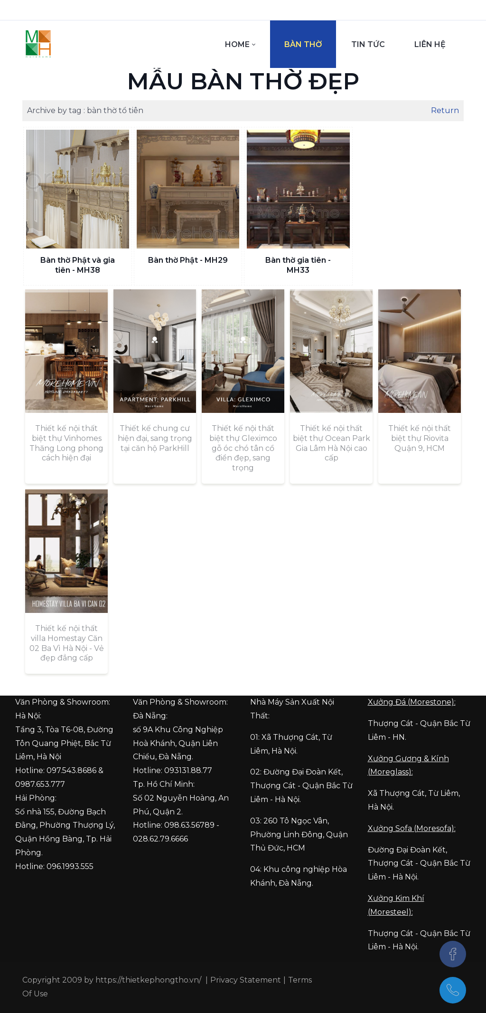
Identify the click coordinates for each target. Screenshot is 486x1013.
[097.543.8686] (452, 990)
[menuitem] (240, 44)
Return (445, 110)
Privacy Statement (245, 979)
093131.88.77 (188, 770)
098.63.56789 (189, 825)
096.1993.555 (70, 866)
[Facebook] (452, 954)
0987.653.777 (40, 784)
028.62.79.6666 (160, 838)
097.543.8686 (71, 770)
